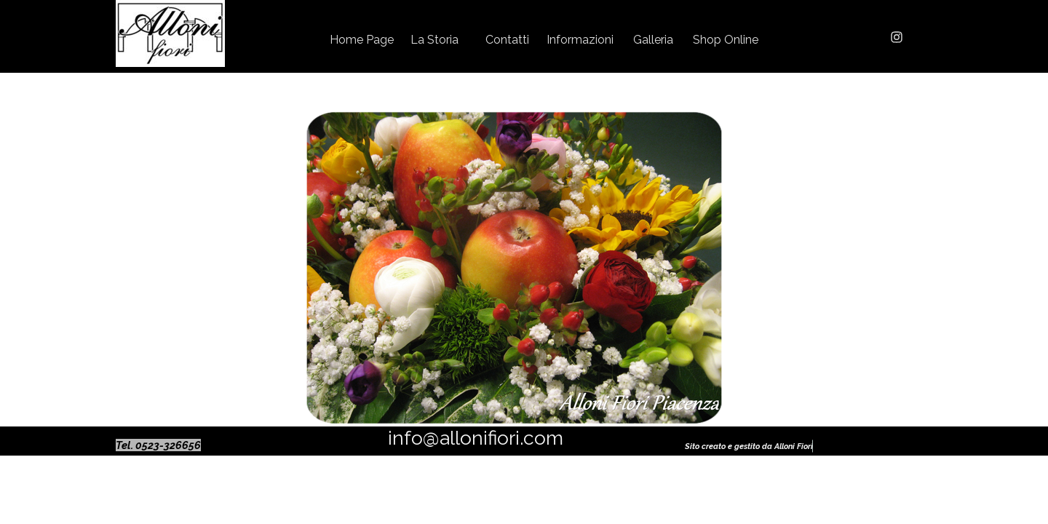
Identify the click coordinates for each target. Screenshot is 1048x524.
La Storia (434, 40)
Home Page (362, 40)
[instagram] (896, 37)
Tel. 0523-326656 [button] (158, 445)
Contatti (507, 40)
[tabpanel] (170, 445)
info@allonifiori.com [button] (475, 437)
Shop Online (725, 40)
